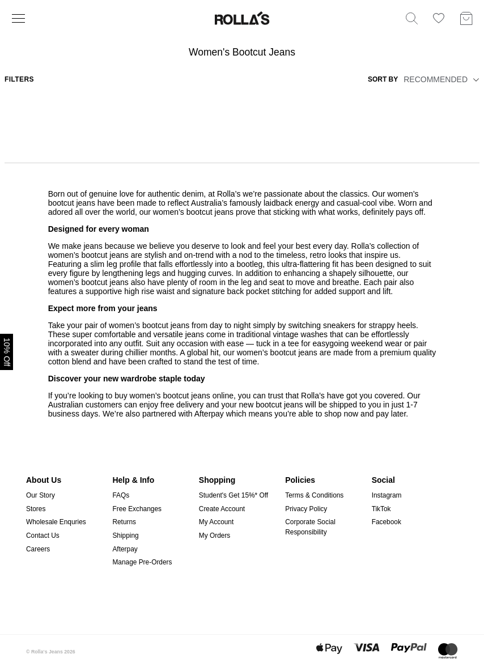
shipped (342, 404)
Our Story (40, 495)
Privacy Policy (306, 509)
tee (293, 343)
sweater (85, 352)
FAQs (120, 495)
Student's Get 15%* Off (233, 495)
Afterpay (124, 549)
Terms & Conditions (314, 495)
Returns (124, 522)
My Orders (215, 535)
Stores (35, 509)
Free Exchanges (137, 509)
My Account (216, 522)
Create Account (222, 509)
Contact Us (43, 535)
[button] (474, 79)
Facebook (386, 522)
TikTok (381, 509)
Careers (38, 549)
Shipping (125, 535)
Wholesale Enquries (56, 522)
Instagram (387, 495)
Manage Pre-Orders (142, 562)
